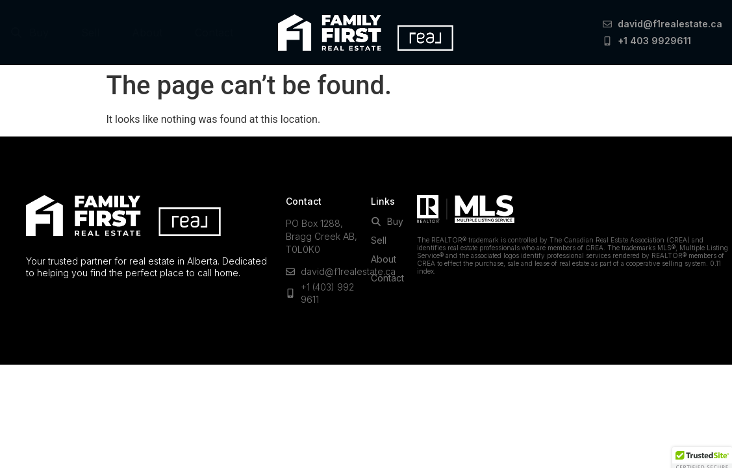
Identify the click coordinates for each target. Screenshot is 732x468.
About (147, 32)
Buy (29, 32)
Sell (90, 32)
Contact (214, 32)
